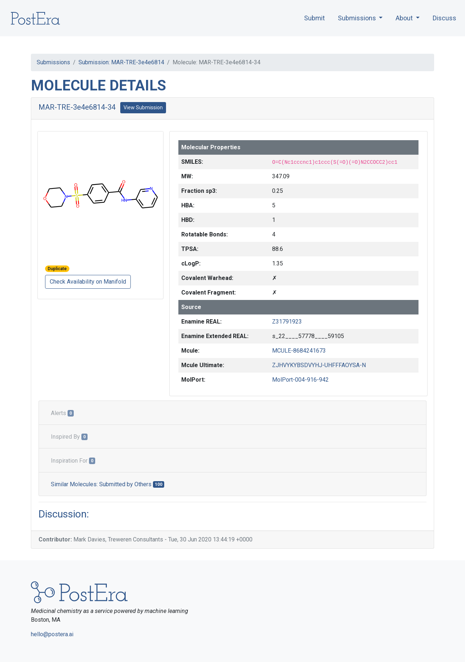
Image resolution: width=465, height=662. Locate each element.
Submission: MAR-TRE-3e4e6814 (121, 62)
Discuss (444, 18)
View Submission (143, 107)
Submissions (53, 62)
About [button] (405, 18)
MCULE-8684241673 (299, 350)
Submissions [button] (357, 18)
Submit (314, 18)
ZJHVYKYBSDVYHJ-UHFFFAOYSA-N (319, 365)
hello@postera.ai (52, 634)
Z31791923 (287, 321)
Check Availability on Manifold (88, 281)
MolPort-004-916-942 (300, 379)
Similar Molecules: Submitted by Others (107, 484)
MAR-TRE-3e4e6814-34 (77, 107)
